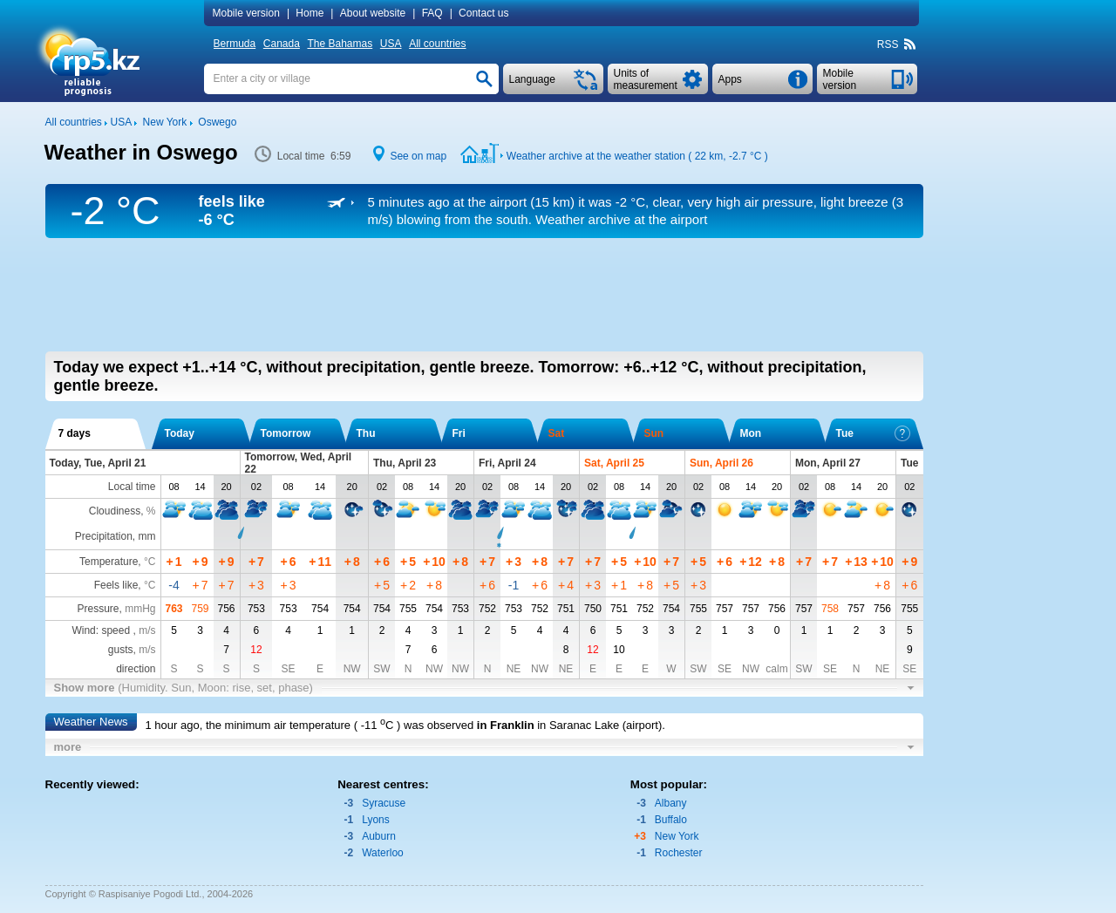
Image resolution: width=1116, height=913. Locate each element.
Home (309, 13)
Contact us (483, 13)
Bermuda (235, 43)
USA (391, 43)
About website (372, 13)
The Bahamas (340, 43)
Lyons (376, 820)
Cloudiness (114, 511)
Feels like (116, 585)
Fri (459, 433)
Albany (671, 803)
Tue (873, 433)
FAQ (432, 13)
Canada (281, 43)
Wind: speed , (113, 630)
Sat (556, 433)
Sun (654, 433)
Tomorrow (286, 433)
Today (179, 433)
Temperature (108, 561)
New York (677, 836)
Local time (132, 486)
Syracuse (383, 803)
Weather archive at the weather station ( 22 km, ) (637, 156)
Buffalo (671, 820)
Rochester (679, 853)
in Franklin (505, 725)
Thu (366, 433)
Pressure (98, 609)
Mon (751, 433)
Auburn (379, 836)
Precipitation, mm (115, 536)
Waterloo (383, 853)
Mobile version (246, 13)
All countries (437, 43)
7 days (74, 433)
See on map (418, 156)
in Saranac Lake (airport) (599, 725)
